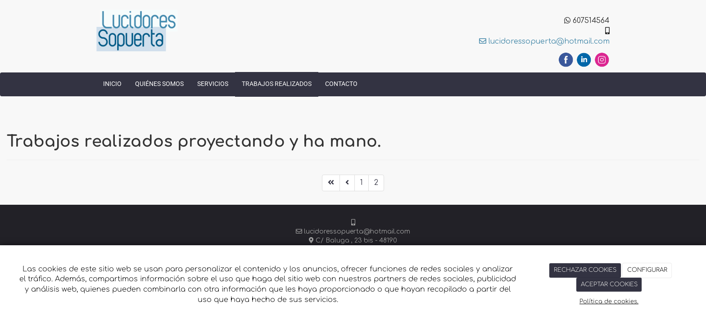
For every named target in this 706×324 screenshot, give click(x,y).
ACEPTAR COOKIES (609, 284)
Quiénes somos (159, 83)
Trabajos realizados (277, 83)
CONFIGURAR (647, 270)
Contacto (341, 83)
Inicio (112, 83)
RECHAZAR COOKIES (585, 270)
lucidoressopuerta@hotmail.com (544, 41)
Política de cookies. (608, 301)
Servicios (212, 83)
